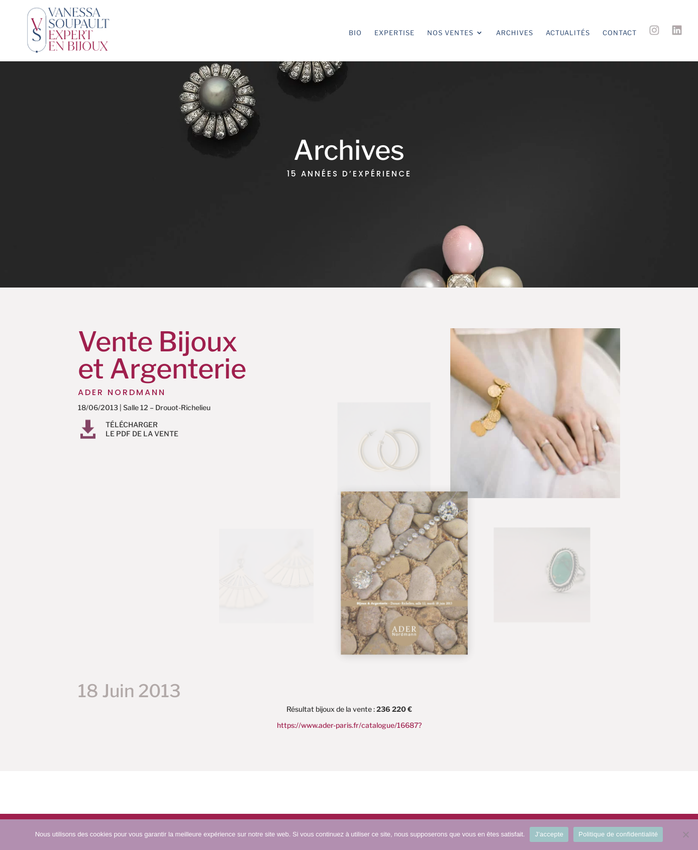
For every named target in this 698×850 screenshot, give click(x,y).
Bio (355, 33)
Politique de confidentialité (618, 834)
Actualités (568, 33)
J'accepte (549, 834)
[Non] (685, 834)
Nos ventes (450, 33)
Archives (514, 33)
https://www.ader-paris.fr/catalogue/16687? (349, 725)
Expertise (394, 33)
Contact (620, 33)
